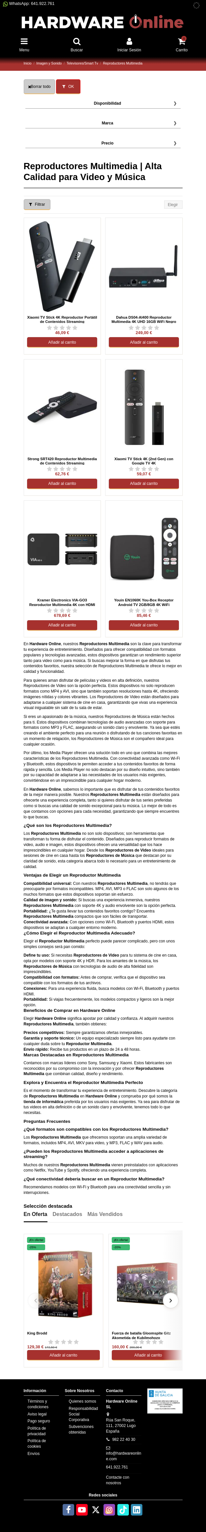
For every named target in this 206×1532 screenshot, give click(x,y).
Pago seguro (39, 1421)
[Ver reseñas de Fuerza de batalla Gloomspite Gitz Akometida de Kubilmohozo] (148, 1342)
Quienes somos (82, 1401)
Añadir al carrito (62, 342)
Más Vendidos (105, 1214)
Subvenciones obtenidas (81, 1429)
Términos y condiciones (38, 1404)
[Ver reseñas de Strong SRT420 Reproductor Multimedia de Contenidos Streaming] (62, 468)
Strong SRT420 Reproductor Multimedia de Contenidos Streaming (62, 461)
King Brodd (37, 1333)
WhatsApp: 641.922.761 (28, 3)
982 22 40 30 (123, 1439)
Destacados (67, 1214)
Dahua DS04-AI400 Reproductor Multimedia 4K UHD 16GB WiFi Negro (143, 319)
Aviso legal (37, 1414)
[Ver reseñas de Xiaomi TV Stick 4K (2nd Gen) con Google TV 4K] (144, 468)
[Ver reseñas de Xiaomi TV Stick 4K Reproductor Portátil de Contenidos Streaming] (62, 327)
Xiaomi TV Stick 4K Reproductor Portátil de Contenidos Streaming (62, 319)
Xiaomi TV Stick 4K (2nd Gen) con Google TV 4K (143, 461)
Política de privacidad (37, 1431)
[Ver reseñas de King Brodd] (63, 1342)
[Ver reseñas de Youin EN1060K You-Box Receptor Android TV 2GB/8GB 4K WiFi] (144, 610)
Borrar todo (39, 86)
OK (68, 86)
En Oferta (35, 1214)
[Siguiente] (171, 1300)
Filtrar (37, 204)
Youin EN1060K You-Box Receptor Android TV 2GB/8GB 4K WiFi (144, 602)
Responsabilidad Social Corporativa (83, 1414)
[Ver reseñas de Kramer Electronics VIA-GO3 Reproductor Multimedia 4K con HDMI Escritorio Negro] (62, 610)
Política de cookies (37, 1444)
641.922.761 (117, 1467)
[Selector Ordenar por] (173, 204)
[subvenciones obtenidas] (196, 5)
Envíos (34, 1453)
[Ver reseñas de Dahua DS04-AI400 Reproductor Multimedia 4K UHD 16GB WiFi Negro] (144, 327)
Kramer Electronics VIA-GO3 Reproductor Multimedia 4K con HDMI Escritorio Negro (62, 602)
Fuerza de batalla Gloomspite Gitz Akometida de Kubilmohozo (141, 1335)
